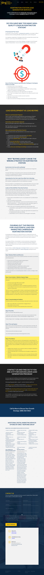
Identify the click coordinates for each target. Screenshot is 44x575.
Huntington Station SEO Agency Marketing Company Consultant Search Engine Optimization (10, 445)
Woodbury (6, 458)
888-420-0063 (41, 2)
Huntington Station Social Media (33, 443)
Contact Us (34, 2)
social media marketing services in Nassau (18, 388)
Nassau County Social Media (22, 479)
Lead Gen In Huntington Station (21, 434)
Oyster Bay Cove (11, 462)
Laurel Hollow (7, 457)
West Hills (9, 456)
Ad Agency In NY (22, 453)
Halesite (6, 455)
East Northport (10, 459)
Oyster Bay (13, 464)
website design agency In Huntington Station (21, 248)
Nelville (6, 467)
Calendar (13, 538)
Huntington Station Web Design (10, 447)
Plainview (6, 464)
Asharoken (11, 463)
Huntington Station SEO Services (22, 443)
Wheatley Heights (12, 465)
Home (18, 2)
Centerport (12, 456)
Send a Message (11, 524)
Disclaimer (26, 572)
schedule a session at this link (31, 384)
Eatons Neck (7, 463)
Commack (10, 464)
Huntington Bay (12, 457)
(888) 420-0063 (11, 384)
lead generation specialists (24, 33)
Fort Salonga (12, 466)
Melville (12, 458)
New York (6, 453)
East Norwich (7, 465)
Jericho (8, 470)
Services (22, 2)
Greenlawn (9, 455)
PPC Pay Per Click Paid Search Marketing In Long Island (22, 470)
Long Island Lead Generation (21, 462)
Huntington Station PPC (20, 439)
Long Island (10, 453)
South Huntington (11, 454)
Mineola (13, 467)
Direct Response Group (14, 571)
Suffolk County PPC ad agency (19, 390)
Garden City (9, 467)
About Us (26, 2)
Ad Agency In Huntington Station (10, 430)
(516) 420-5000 (14, 533)
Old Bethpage (7, 466)
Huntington (7, 454)
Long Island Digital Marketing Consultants (22, 457)
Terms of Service (8, 519)
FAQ (30, 2)
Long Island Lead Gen (22, 461)
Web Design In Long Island (21, 480)
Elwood (10, 458)
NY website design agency (31, 388)
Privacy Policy (15, 519)
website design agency (25, 249)
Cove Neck (7, 462)
